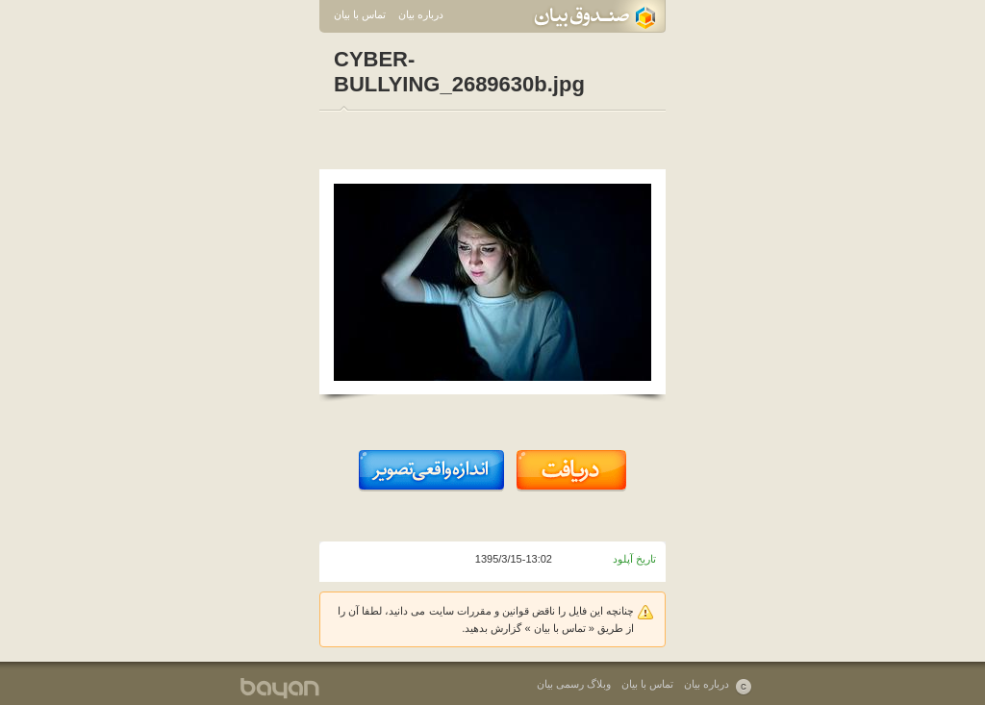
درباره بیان (420, 14)
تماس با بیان (360, 14)
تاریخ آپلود (634, 559)
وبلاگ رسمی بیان (574, 684)
